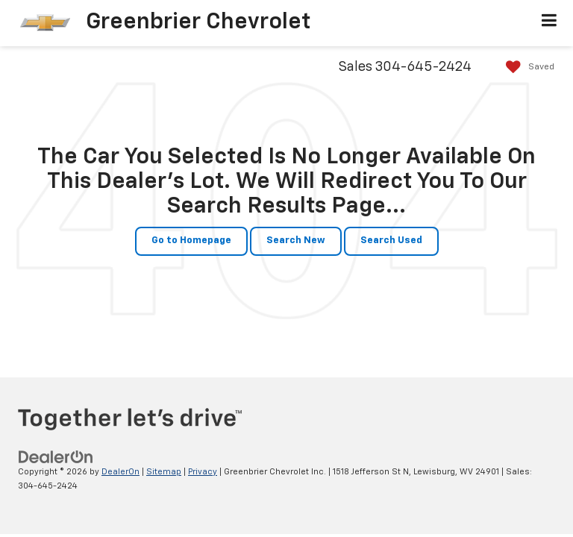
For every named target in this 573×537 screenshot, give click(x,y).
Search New (295, 240)
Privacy (202, 472)
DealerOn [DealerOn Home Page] (120, 472)
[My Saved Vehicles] (526, 67)
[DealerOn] (56, 457)
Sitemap (163, 472)
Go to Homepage (191, 240)
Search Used (391, 240)
